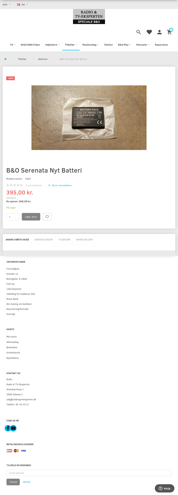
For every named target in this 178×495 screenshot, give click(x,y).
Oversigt (10, 313)
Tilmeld (13, 482)
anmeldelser (34, 185)
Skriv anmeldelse (61, 185)
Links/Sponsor (13, 288)
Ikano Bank (12, 298)
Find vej (10, 283)
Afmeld (26, 482)
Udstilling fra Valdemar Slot (20, 293)
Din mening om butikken (19, 303)
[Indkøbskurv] (169, 31)
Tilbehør (64, 239)
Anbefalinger (44, 239)
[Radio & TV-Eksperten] (89, 16)
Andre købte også (17, 239)
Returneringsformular (17, 308)
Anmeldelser (84, 239)
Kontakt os (12, 273)
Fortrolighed (12, 268)
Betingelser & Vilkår (16, 278)
